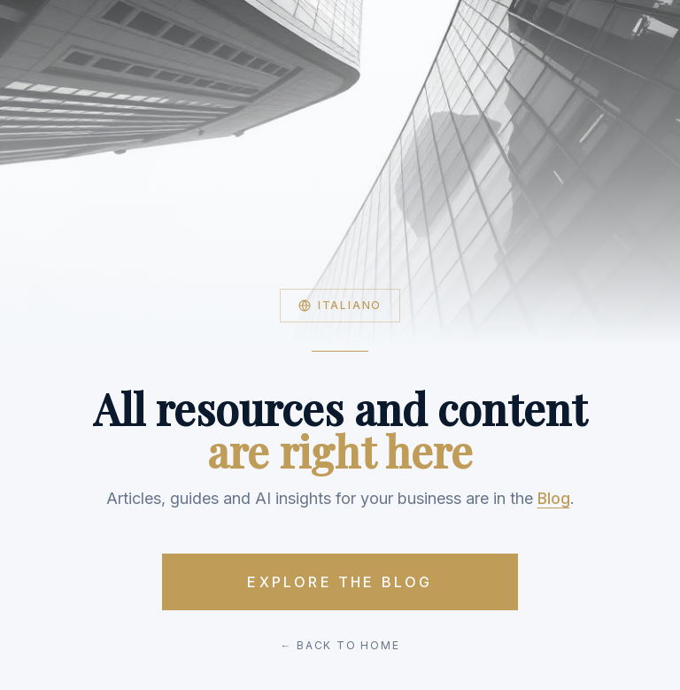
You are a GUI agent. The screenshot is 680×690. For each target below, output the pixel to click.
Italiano (340, 305)
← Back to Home (339, 645)
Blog (553, 498)
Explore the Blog (339, 582)
